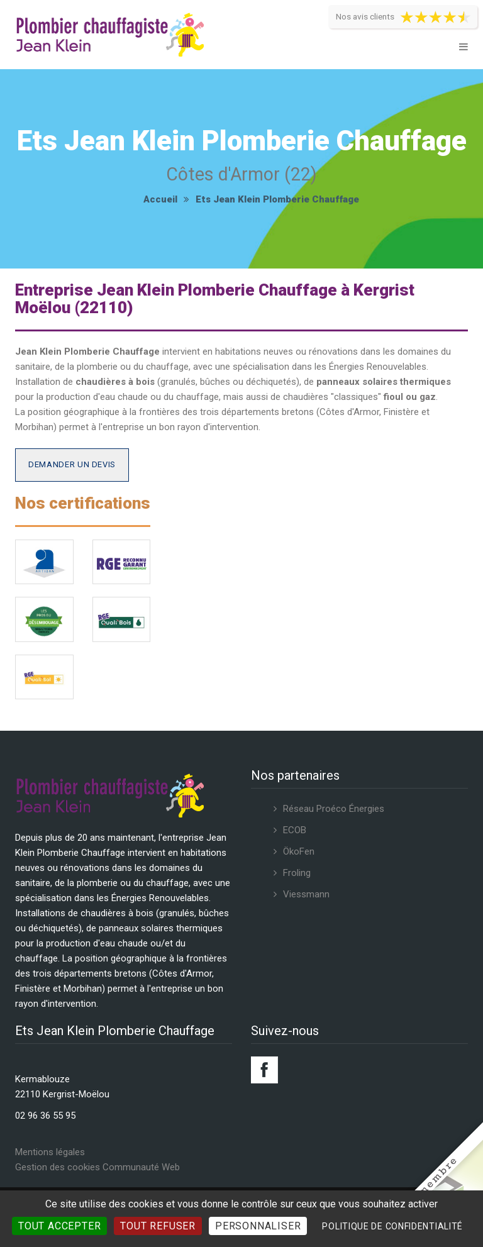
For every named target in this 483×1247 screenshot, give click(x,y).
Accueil (160, 199)
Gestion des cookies (57, 1167)
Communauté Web (141, 1167)
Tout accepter (59, 1226)
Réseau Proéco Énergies (333, 808)
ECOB (294, 830)
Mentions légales (50, 1152)
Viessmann (306, 894)
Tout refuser (158, 1226)
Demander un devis (72, 464)
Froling (297, 872)
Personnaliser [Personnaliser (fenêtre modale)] (258, 1226)
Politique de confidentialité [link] (392, 1226)
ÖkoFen (298, 851)
